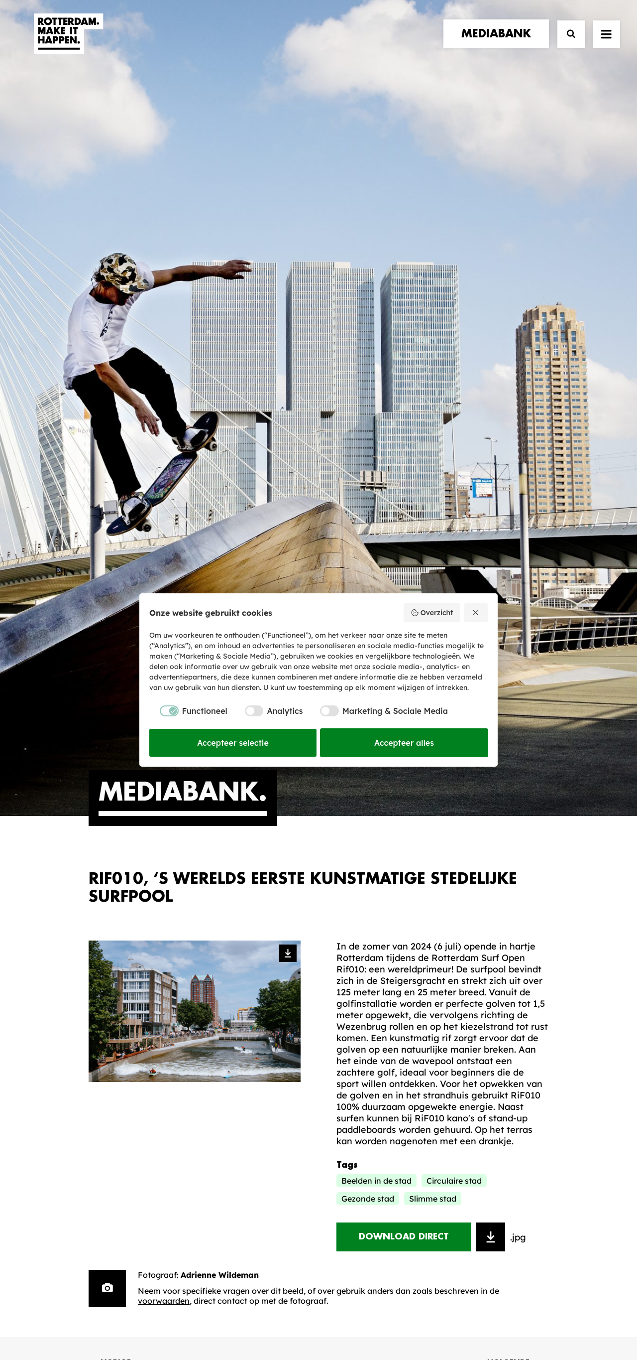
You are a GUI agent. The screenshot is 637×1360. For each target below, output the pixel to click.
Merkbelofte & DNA (254, 1073)
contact (111, 1067)
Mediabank (360, 1048)
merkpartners (124, 1037)
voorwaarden (164, 819)
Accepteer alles (404, 743)
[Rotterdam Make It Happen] (67, 43)
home (102, 1017)
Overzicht (432, 612)
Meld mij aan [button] (497, 1079)
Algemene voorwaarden (259, 1318)
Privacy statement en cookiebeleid (361, 1318)
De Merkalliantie (248, 1057)
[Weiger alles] (476, 612)
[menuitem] (498, 43)
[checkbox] (188, 711)
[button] (92, 1289)
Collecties (357, 1064)
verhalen (111, 1027)
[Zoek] (566, 43)
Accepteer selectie (233, 743)
